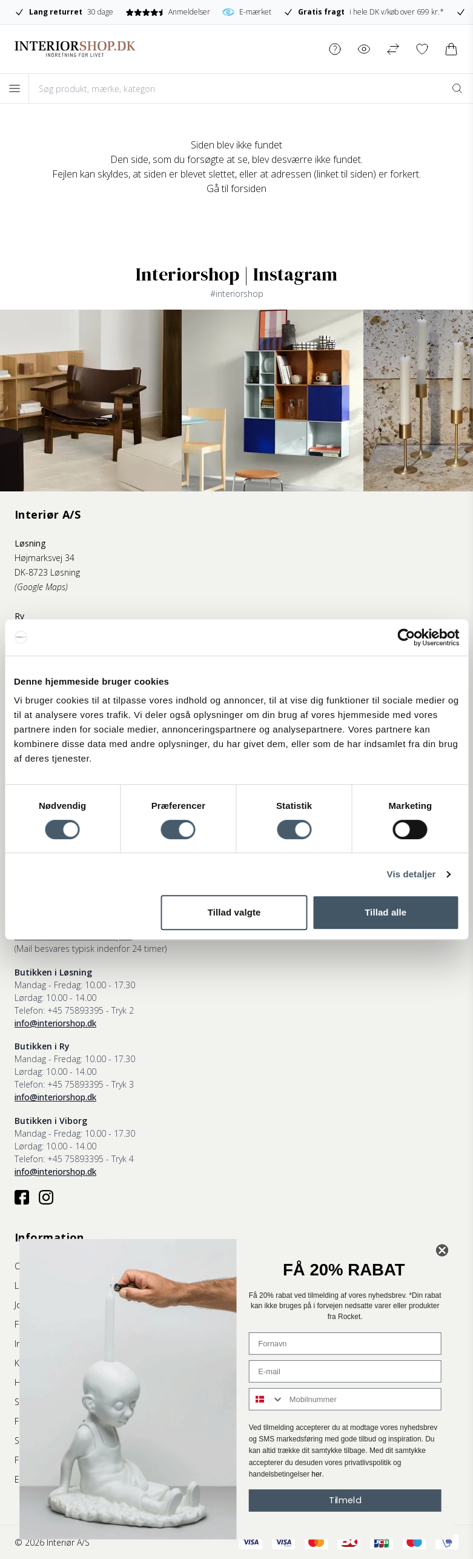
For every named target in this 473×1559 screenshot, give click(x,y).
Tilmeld (344, 1500)
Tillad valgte (234, 912)
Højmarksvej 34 (44, 557)
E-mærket (304, 12)
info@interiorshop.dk (55, 1023)
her (316, 1474)
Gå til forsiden (236, 188)
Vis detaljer (411, 874)
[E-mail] (345, 1371)
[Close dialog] (442, 1250)
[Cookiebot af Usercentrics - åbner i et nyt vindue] (406, 637)
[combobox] (267, 1399)
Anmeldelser (226, 12)
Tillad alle (385, 912)
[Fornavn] (345, 1343)
